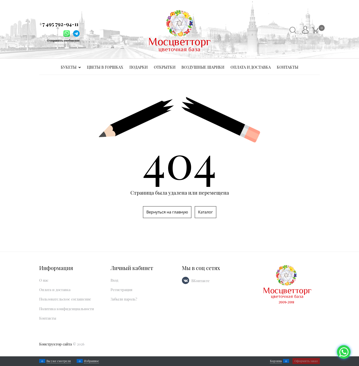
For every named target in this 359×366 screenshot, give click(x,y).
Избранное (91, 361)
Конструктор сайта (55, 344)
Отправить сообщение (63, 40)
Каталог (205, 212)
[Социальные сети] (344, 352)
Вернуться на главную (167, 212)
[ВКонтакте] (185, 280)
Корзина (276, 361)
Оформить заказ (306, 361)
